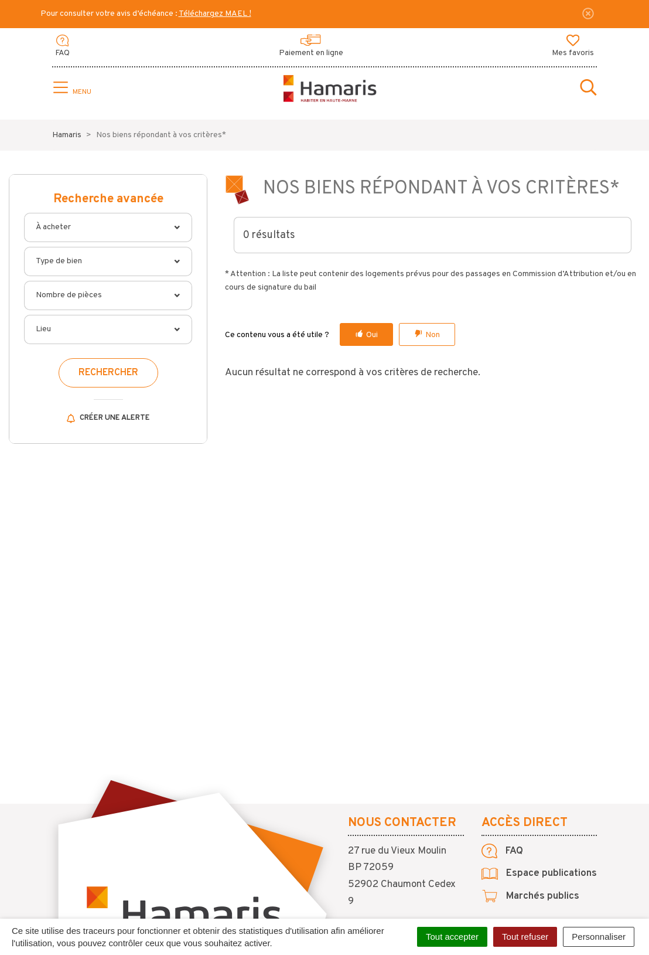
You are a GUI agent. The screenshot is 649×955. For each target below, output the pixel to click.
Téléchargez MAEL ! (215, 14)
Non (432, 335)
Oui (372, 335)
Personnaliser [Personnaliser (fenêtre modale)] (599, 937)
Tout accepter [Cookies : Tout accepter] (452, 937)
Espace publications (539, 873)
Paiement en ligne (311, 46)
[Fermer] (588, 13)
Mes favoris (573, 46)
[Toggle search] (588, 88)
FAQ (62, 46)
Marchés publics (530, 896)
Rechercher (108, 373)
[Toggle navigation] (70, 88)
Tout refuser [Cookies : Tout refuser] (525, 937)
